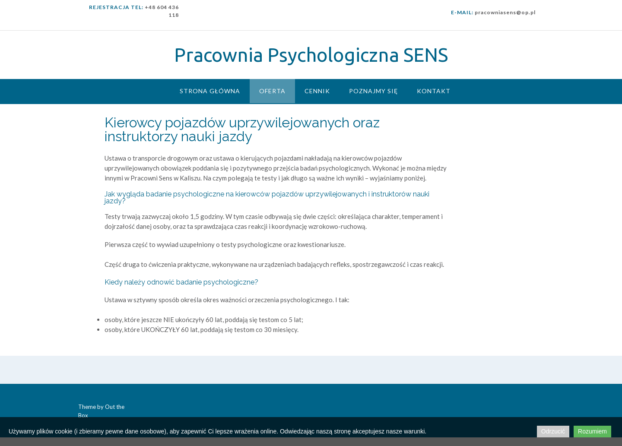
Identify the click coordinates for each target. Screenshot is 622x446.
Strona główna (210, 91)
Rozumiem (592, 431)
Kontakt (434, 91)
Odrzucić (553, 431)
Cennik (317, 91)
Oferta (272, 91)
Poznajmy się (373, 91)
